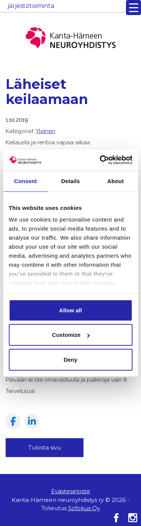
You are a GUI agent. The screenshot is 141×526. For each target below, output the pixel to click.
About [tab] (115, 180)
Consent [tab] (25, 180)
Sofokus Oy (84, 508)
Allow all (70, 310)
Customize (70, 335)
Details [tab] (70, 180)
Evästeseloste (70, 491)
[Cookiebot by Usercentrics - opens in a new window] (100, 160)
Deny (70, 359)
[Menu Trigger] (133, 7)
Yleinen (45, 131)
